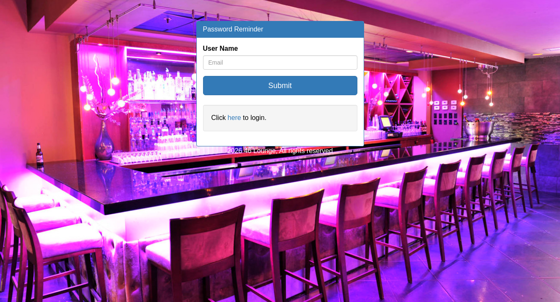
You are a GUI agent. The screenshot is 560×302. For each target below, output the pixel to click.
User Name (220, 48)
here (234, 117)
